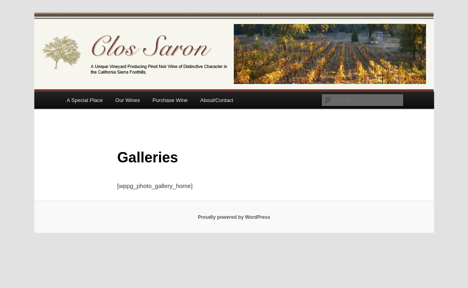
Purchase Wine (169, 100)
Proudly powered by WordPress (234, 217)
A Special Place (85, 100)
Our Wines (128, 100)
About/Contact (216, 100)
